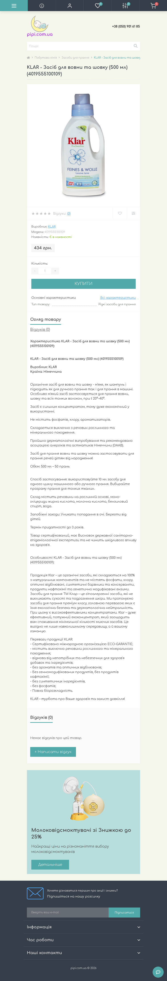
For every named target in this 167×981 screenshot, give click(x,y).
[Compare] (133, 213)
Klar (52, 226)
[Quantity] (45, 271)
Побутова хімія (46, 57)
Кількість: (39, 263)
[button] (70, 5)
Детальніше (50, 865)
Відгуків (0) (40, 330)
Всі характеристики (118, 297)
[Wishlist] (120, 213)
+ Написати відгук (53, 752)
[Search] (135, 46)
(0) (68, 213)
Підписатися (124, 912)
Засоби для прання (75, 57)
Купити (83, 283)
